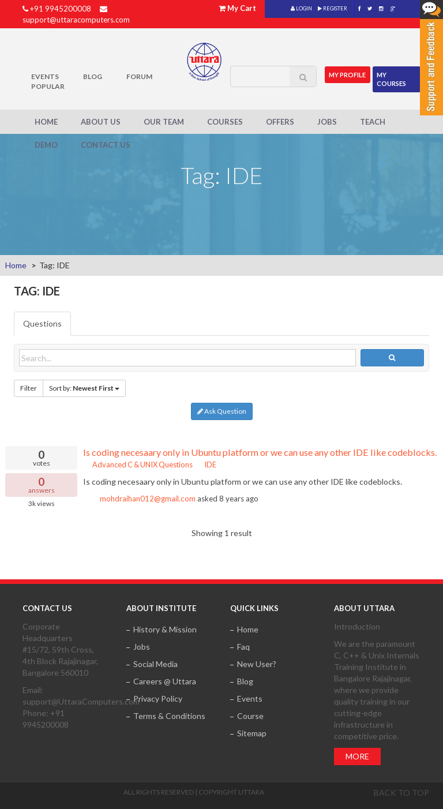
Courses (225, 121)
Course (250, 716)
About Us (101, 121)
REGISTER (332, 8)
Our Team (164, 121)
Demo (46, 144)
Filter (28, 388)
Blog (92, 76)
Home (46, 121)
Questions (42, 323)
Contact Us (105, 144)
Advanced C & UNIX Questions (138, 464)
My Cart (241, 8)
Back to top (401, 792)
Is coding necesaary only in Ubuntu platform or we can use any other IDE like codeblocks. (260, 452)
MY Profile (347, 74)
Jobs (327, 121)
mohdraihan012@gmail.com (148, 498)
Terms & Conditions (169, 716)
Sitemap (251, 733)
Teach (372, 121)
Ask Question (221, 411)
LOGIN (301, 8)
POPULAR (48, 86)
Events (45, 76)
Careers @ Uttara (164, 681)
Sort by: (84, 388)
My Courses (392, 78)
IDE (206, 464)
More (357, 756)
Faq (243, 646)
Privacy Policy (157, 698)
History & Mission (165, 629)
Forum (139, 76)
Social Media (155, 664)
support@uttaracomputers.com (76, 19)
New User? (256, 664)
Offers (280, 121)
